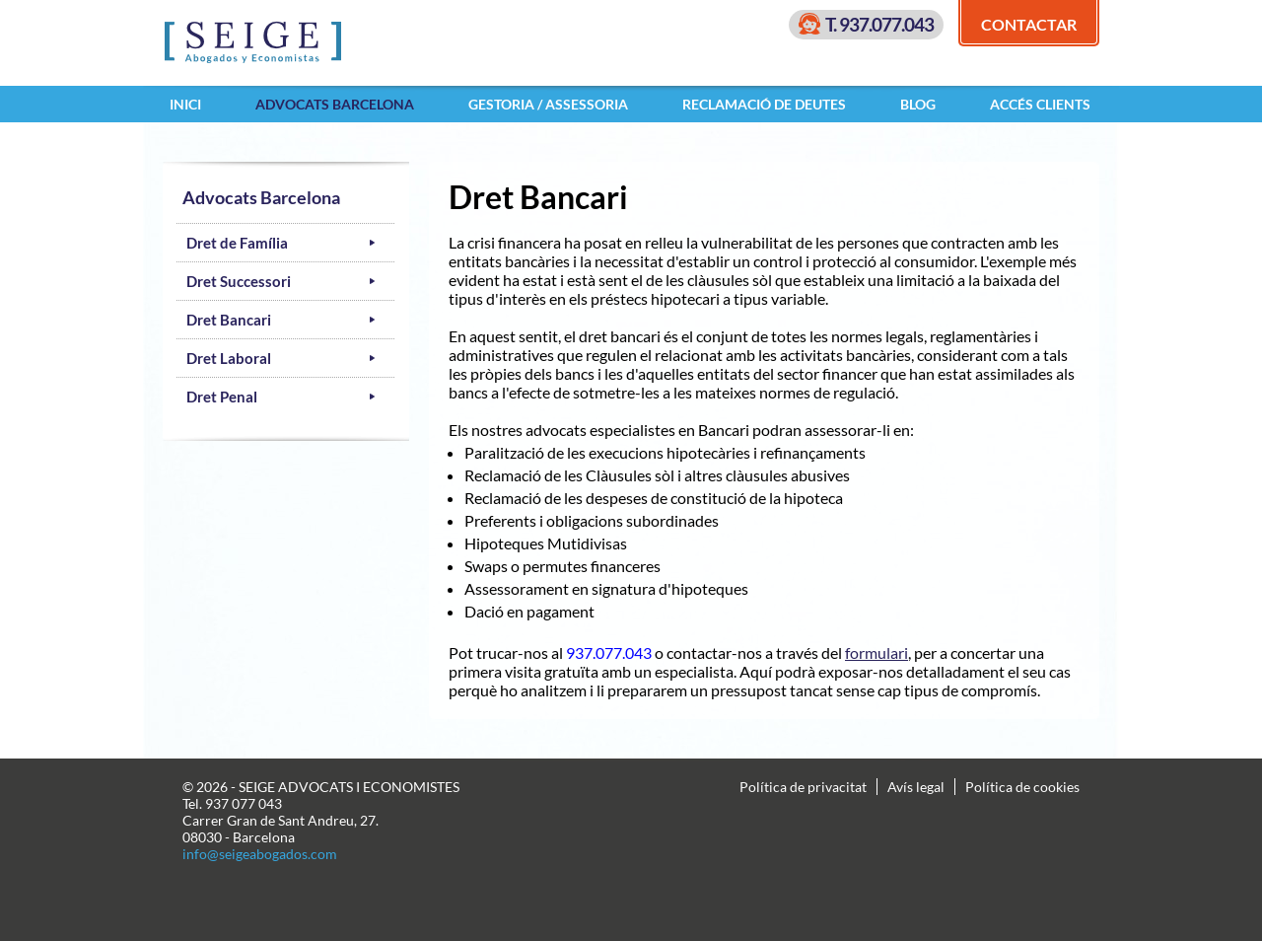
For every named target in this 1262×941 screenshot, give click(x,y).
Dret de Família (237, 243)
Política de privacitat (803, 786)
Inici (185, 104)
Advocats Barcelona (334, 104)
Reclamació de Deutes (764, 104)
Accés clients (1040, 104)
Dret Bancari (228, 319)
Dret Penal (221, 396)
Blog (918, 104)
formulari (876, 652)
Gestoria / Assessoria (548, 104)
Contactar (1029, 24)
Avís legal (916, 786)
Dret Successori (238, 281)
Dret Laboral (228, 358)
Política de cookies (1022, 786)
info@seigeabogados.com (259, 853)
